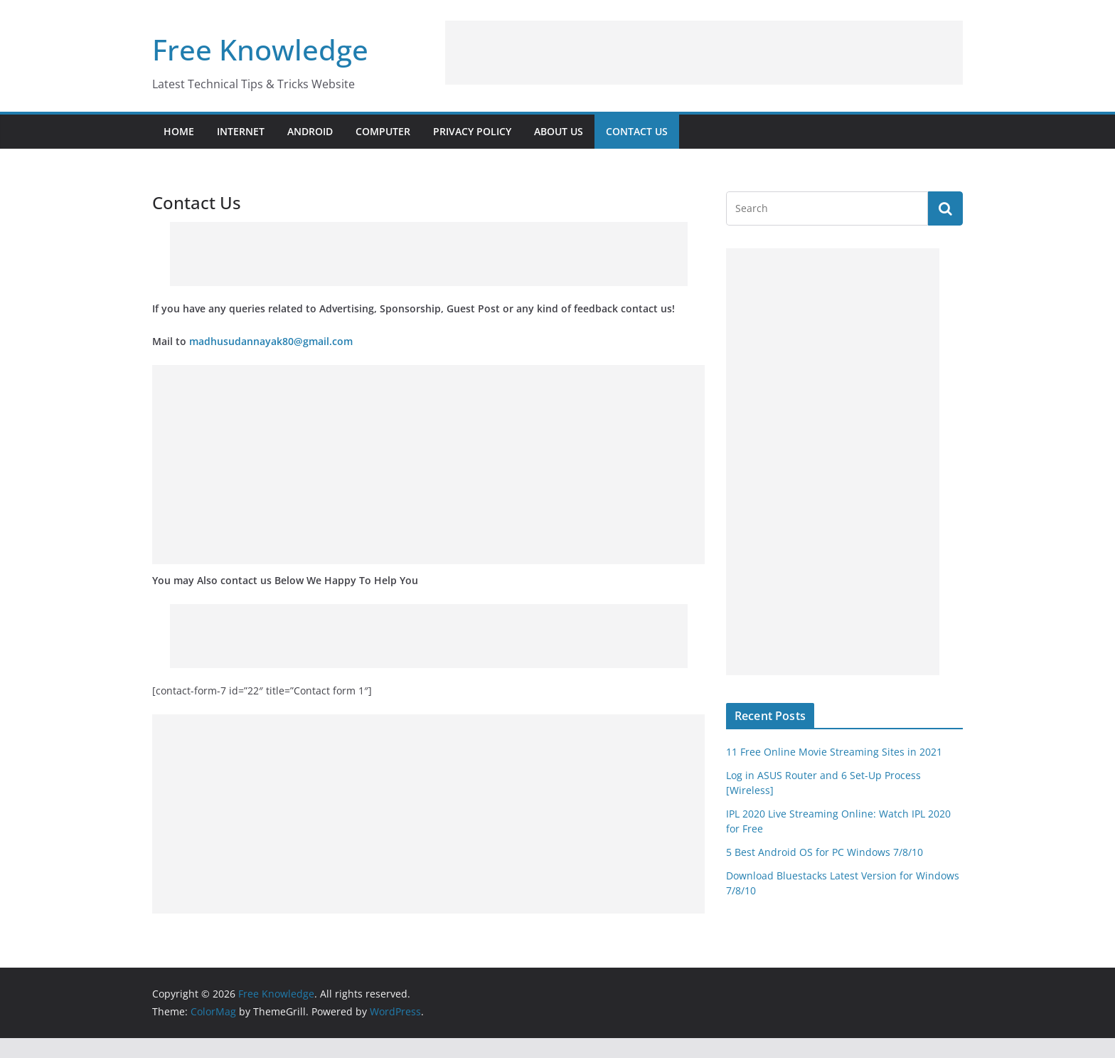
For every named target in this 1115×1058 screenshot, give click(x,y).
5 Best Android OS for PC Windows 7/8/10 (824, 852)
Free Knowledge (260, 49)
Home (179, 131)
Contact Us (637, 131)
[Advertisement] (704, 53)
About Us (558, 131)
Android (310, 131)
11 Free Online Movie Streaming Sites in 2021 (834, 751)
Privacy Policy (472, 131)
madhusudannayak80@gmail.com (271, 341)
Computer (383, 131)
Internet (241, 131)
